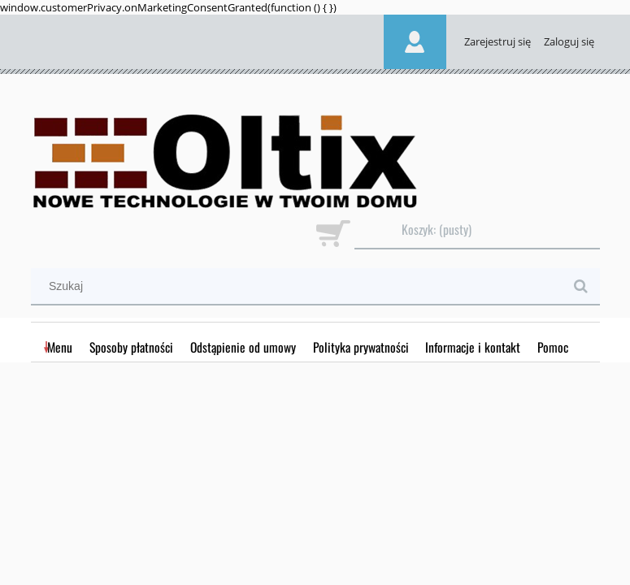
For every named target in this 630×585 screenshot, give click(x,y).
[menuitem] (60, 347)
